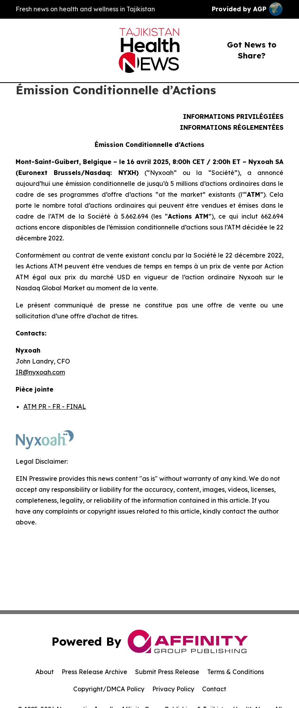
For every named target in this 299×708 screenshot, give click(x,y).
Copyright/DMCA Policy (108, 689)
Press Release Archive (94, 672)
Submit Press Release (167, 672)
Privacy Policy (173, 689)
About (44, 672)
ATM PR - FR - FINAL (54, 406)
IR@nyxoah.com (40, 372)
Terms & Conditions (235, 672)
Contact (214, 689)
